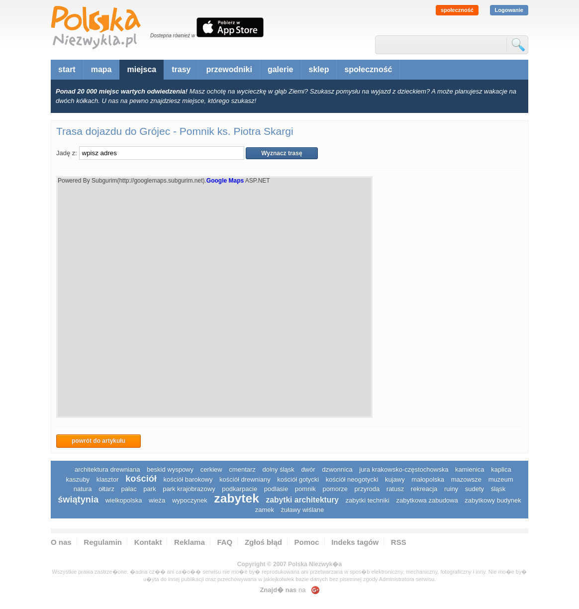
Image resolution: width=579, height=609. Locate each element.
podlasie (276, 489)
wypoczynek (189, 500)
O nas (61, 542)
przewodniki (229, 69)
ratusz (395, 489)
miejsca (141, 69)
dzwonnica (337, 469)
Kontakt (148, 542)
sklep (319, 69)
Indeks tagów (355, 542)
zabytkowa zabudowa (427, 500)
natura (83, 489)
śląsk (498, 489)
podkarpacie (239, 489)
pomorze (335, 489)
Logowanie (509, 10)
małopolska (427, 479)
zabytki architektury (302, 500)
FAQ (224, 542)
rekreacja (424, 489)
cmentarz (242, 469)
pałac (129, 489)
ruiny (451, 489)
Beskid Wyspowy (170, 469)
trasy (181, 69)
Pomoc (306, 542)
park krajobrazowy (189, 489)
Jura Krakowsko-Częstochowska (403, 469)
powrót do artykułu (98, 440)
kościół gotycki (298, 479)
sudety (474, 489)
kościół (141, 479)
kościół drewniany (245, 479)
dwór (308, 469)
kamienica (469, 469)
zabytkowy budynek (493, 500)
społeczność (457, 10)
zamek (264, 509)
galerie (280, 69)
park (149, 489)
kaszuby (78, 479)
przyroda (367, 489)
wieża (157, 500)
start (67, 69)
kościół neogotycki (352, 479)
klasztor (107, 479)
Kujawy (395, 479)
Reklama (189, 542)
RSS (398, 542)
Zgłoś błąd (263, 542)
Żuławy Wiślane (302, 509)
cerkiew (211, 469)
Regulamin (103, 542)
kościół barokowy (187, 479)
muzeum (500, 479)
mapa (101, 69)
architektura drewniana (107, 469)
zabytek (236, 498)
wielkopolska (123, 500)
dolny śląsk (278, 469)
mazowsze (466, 479)
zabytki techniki (367, 500)
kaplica (501, 469)
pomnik (305, 489)
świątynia (78, 500)
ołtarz (106, 489)
